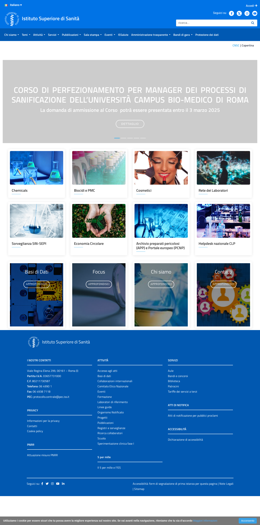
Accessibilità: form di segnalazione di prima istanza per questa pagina (175, 512)
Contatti (32, 455)
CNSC (236, 45)
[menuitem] (11, 34)
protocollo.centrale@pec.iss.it (51, 425)
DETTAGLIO (130, 153)
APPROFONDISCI (36, 313)
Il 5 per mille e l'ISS (109, 496)
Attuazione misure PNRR (42, 484)
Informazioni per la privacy (43, 449)
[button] (22, 130)
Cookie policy (35, 460)
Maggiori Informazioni (205, 520)
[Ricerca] (212, 23)
